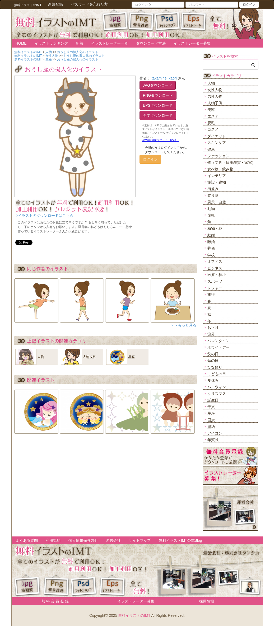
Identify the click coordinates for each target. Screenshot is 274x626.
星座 (211, 413)
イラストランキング (51, 43)
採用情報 (207, 601)
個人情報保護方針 (83, 540)
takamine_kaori (164, 78)
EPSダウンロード (158, 105)
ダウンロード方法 (151, 43)
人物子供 (214, 103)
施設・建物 (216, 182)
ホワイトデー (218, 347)
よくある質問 (27, 540)
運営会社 (113, 540)
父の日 (213, 354)
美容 (211, 110)
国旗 (211, 420)
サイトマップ (140, 540)
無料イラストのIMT (134, 615)
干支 (211, 407)
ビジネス (214, 268)
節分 (211, 334)
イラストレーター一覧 (109, 43)
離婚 (211, 242)
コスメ (213, 129)
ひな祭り (214, 367)
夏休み (213, 380)
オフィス (214, 261)
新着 (79, 43)
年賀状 (213, 440)
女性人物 (214, 90)
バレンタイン (218, 341)
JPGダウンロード (157, 85)
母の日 (213, 360)
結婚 (211, 235)
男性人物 (214, 96)
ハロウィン (216, 387)
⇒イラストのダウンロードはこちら (43, 215)
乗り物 (213, 195)
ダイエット (216, 136)
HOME (21, 43)
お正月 (213, 327)
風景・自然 (216, 202)
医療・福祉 (216, 275)
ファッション (218, 156)
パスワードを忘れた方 (89, 4)
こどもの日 (216, 374)
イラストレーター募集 (192, 43)
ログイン (249, 4)
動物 (211, 209)
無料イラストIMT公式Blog (180, 540)
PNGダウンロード (158, 95)
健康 (211, 149)
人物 (211, 83)
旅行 (211, 294)
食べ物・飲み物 (220, 169)
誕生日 (213, 400)
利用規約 (53, 540)
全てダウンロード (158, 115)
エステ (213, 116)
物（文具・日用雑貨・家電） (231, 162)
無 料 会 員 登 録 (53, 601)
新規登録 (55, 4)
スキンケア (216, 143)
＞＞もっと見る (183, 325)
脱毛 (211, 123)
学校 (211, 255)
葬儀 (211, 248)
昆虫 (211, 215)
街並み (213, 189)
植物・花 (214, 228)
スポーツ (214, 281)
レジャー (214, 288)
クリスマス (216, 393)
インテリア (216, 176)
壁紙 (211, 426)
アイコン (214, 433)
